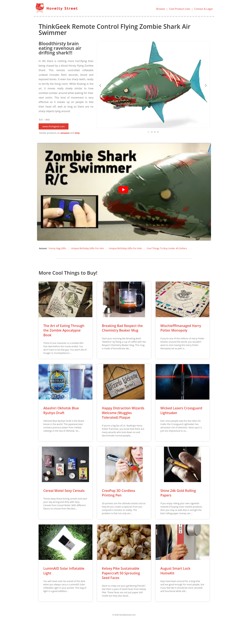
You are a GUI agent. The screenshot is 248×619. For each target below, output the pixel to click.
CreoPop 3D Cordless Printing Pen (118, 492)
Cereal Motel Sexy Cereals (64, 490)
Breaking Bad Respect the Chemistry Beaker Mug (122, 328)
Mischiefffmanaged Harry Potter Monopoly (180, 328)
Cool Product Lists (179, 9)
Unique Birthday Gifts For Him (87, 248)
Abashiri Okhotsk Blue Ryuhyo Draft (61, 410)
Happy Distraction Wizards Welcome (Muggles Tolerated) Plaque (123, 413)
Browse (160, 9)
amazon (65, 132)
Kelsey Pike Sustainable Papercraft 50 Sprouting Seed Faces (121, 573)
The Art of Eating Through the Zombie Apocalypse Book (63, 330)
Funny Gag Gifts (57, 248)
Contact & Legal (203, 9)
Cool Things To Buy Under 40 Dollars (167, 248)
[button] (53, 126)
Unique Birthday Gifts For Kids (125, 248)
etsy (77, 132)
